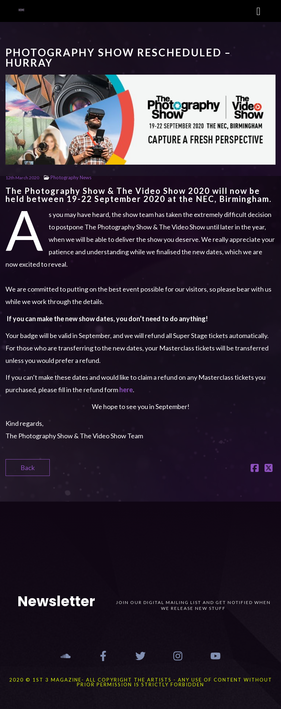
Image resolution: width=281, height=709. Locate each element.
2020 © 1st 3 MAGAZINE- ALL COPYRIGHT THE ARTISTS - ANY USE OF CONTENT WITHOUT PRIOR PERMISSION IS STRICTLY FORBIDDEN (140, 682)
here (126, 390)
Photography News (70, 177)
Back (27, 468)
